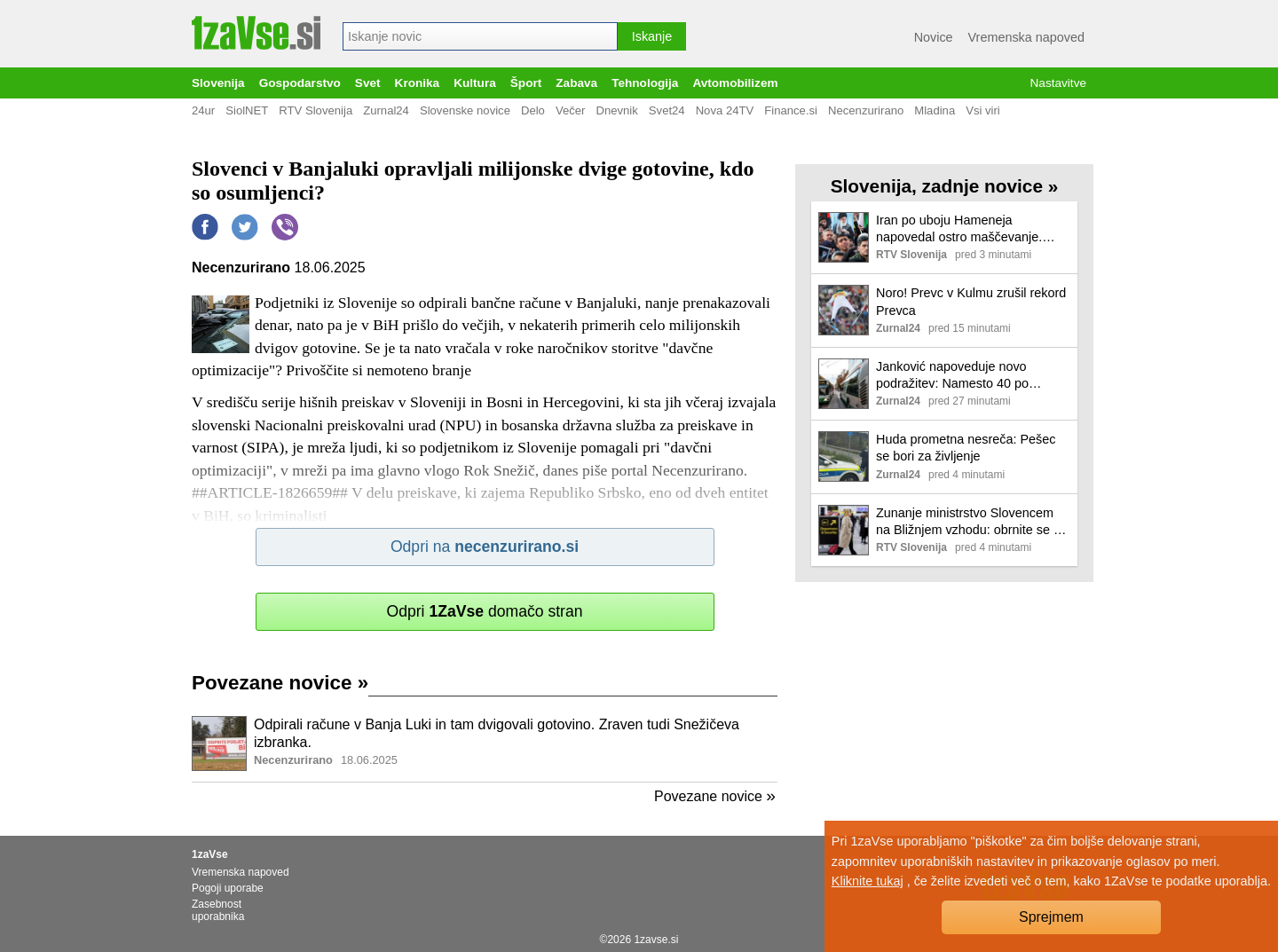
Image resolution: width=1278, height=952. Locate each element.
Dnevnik (616, 110)
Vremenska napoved (1026, 37)
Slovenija (218, 83)
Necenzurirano (865, 110)
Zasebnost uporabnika (218, 910)
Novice (933, 37)
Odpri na (484, 546)
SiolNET (246, 110)
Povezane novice (280, 683)
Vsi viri (983, 110)
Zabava (576, 83)
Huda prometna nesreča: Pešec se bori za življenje (965, 447)
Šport (526, 83)
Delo (533, 110)
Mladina (934, 110)
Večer (571, 110)
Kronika (417, 83)
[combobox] (480, 36)
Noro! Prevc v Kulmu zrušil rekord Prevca (971, 301)
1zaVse (210, 854)
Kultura (475, 83)
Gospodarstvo (300, 83)
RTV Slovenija (315, 110)
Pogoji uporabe (228, 888)
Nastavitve (1058, 83)
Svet (368, 83)
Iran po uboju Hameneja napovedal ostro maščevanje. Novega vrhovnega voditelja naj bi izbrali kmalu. (972, 229)
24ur (203, 110)
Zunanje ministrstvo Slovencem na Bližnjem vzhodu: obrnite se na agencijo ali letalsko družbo (972, 522)
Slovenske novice (465, 110)
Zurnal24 (386, 110)
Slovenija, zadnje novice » (945, 186)
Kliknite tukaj (867, 881)
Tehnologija (644, 83)
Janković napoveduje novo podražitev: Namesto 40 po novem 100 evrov (952, 375)
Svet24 (667, 110)
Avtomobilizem (734, 83)
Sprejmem (1051, 916)
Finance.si (790, 110)
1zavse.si (656, 939)
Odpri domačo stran (484, 611)
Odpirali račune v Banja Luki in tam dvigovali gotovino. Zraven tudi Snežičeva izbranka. (496, 734)
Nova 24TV (725, 110)
